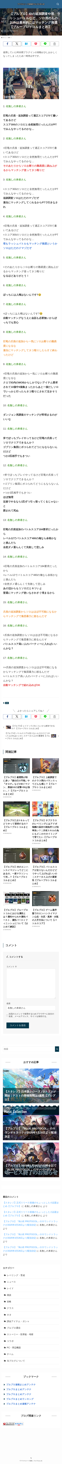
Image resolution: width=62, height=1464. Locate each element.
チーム (10, 1354)
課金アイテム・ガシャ (18, 1321)
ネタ (9, 1315)
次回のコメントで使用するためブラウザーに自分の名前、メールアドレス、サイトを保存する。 (31, 1015)
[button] (7, 44)
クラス (10, 1308)
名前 (8, 1003)
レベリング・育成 (16, 1275)
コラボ (10, 1341)
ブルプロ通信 (13, 1328)
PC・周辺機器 (14, 1347)
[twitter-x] (31, 1458)
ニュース (11, 1282)
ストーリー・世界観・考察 (20, 1334)
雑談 (9, 1295)
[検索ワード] (31, 1049)
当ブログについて (16, 1361)
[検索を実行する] (57, 1049)
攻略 (5, 31)
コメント (11, 966)
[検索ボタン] (58, 4)
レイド (10, 1288)
